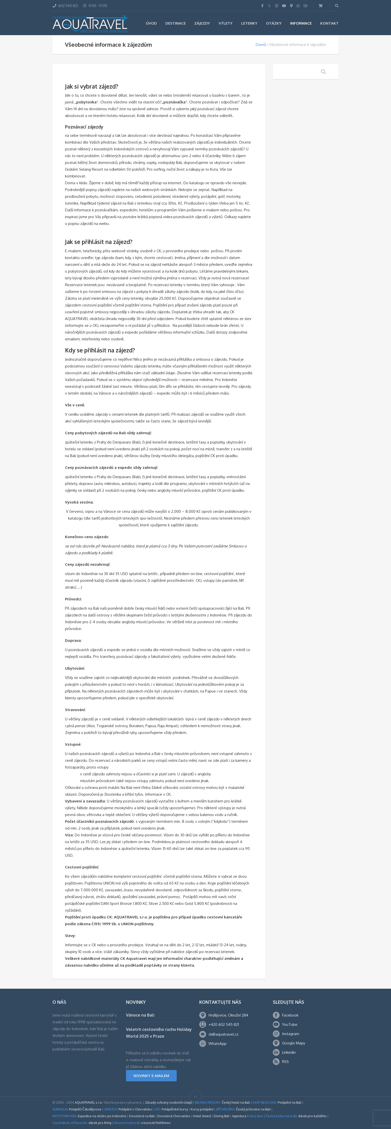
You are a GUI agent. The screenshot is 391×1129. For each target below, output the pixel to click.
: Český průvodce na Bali (243, 1109)
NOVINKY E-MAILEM (151, 1075)
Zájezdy (202, 23)
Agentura (247, 1116)
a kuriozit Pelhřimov (142, 1123)
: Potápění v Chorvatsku (128, 1109)
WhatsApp (218, 1043)
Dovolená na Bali (142, 1116)
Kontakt (329, 23)
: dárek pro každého (296, 1116)
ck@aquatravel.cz (223, 1034)
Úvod (151, 23)
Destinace (175, 23)
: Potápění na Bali (277, 1102)
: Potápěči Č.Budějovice (76, 1109)
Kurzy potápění (202, 1109)
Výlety (226, 23)
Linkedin (289, 1052)
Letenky (249, 23)
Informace (301, 23)
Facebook (290, 1015)
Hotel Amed (202, 1116)
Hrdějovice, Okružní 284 (228, 1015)
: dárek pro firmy (81, 1123)
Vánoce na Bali (140, 1015)
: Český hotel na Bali (222, 1102)
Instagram (290, 1033)
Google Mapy (293, 1043)
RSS (285, 1061)
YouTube (289, 1024)
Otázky (274, 23)
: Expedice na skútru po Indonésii (89, 1116)
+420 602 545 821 (224, 1024)
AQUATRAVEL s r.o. (89, 1102)
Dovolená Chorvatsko (173, 1116)
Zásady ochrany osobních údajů (168, 1102)
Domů (261, 44)
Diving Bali (221, 1116)
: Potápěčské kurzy (171, 1109)
